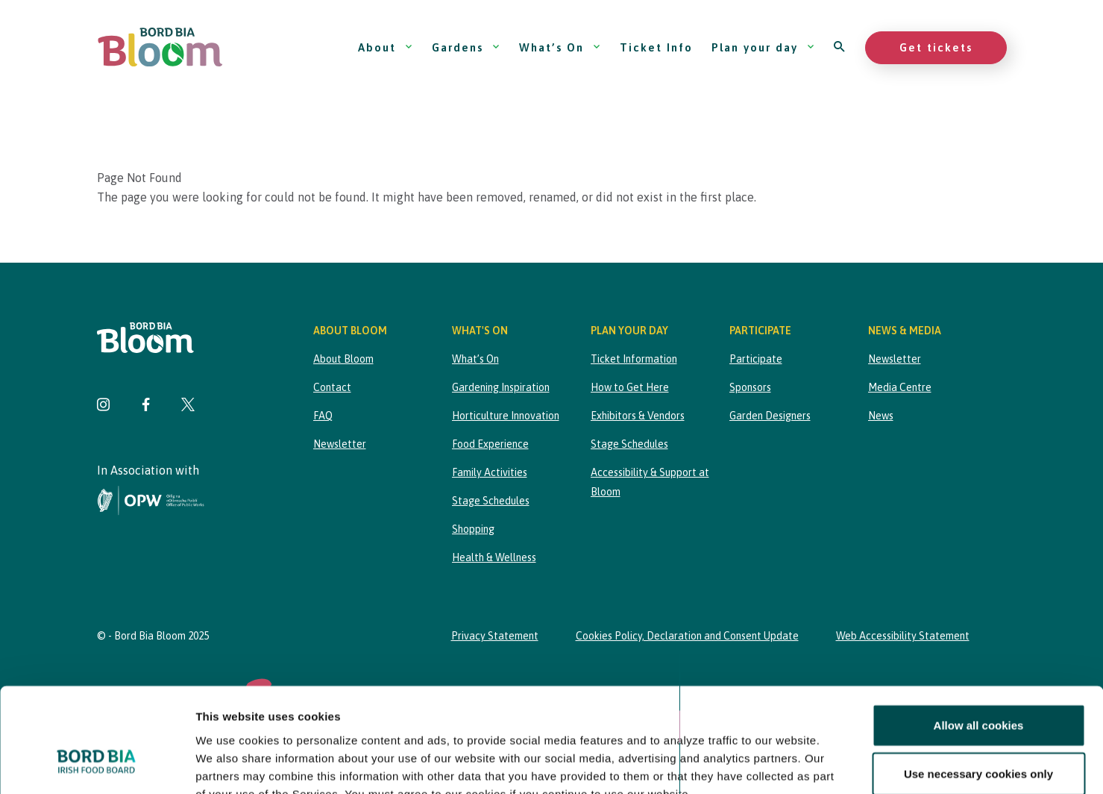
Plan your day (763, 47)
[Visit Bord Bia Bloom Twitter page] (188, 406)
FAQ (323, 416)
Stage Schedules (490, 501)
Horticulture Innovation (505, 416)
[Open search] (840, 47)
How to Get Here (630, 387)
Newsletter (339, 444)
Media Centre (899, 387)
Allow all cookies (979, 635)
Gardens (466, 47)
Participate (755, 359)
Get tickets (935, 47)
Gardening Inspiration (501, 387)
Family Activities (489, 472)
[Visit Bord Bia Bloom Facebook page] (146, 406)
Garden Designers (770, 416)
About (385, 47)
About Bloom (343, 359)
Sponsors (750, 387)
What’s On (560, 47)
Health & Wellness (494, 557)
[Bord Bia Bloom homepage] (160, 47)
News (880, 416)
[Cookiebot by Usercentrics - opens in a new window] (96, 765)
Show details (782, 764)
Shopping (473, 529)
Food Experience (490, 444)
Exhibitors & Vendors (638, 416)
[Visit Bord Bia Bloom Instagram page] (103, 406)
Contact (332, 387)
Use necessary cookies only (978, 684)
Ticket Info (656, 47)
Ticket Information (634, 359)
